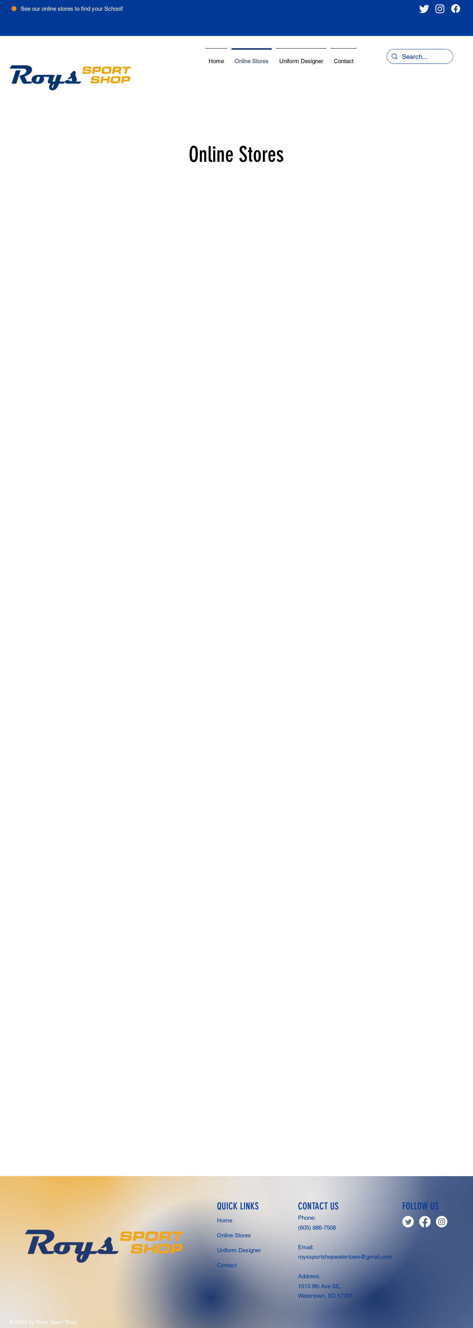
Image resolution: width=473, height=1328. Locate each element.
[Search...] (419, 57)
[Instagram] (440, 9)
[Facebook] (456, 9)
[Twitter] (424, 9)
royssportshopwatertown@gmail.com (345, 1256)
